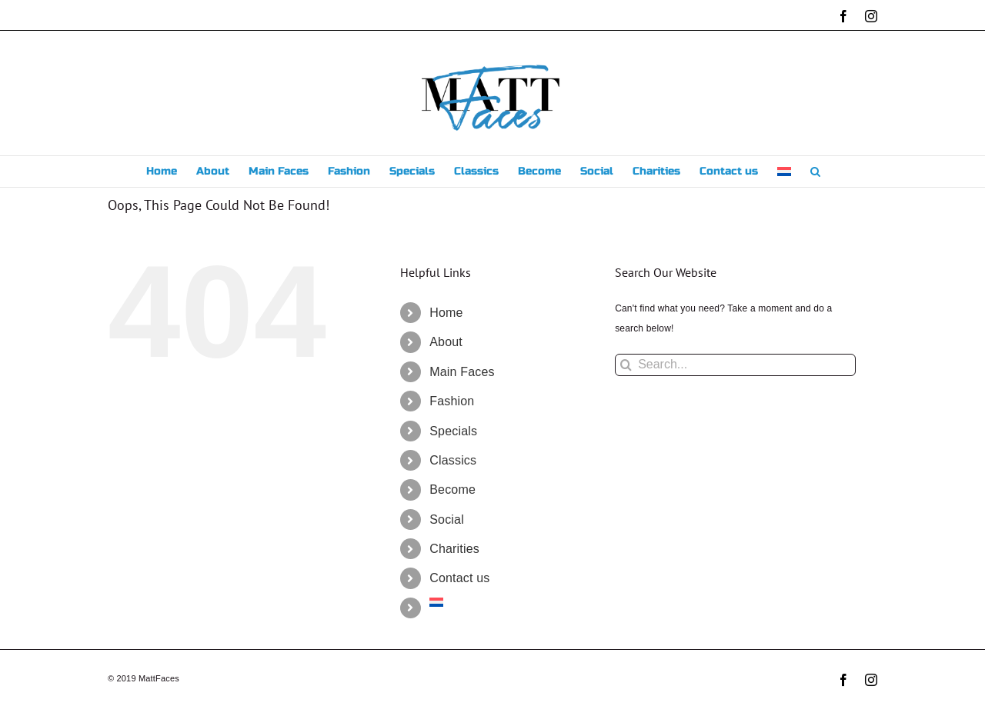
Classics (452, 460)
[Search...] (735, 365)
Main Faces (462, 371)
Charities (454, 548)
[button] (815, 171)
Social (446, 519)
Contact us (459, 577)
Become (452, 489)
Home (445, 312)
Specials (453, 431)
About (445, 341)
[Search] (626, 365)
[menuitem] (784, 171)
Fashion (451, 401)
